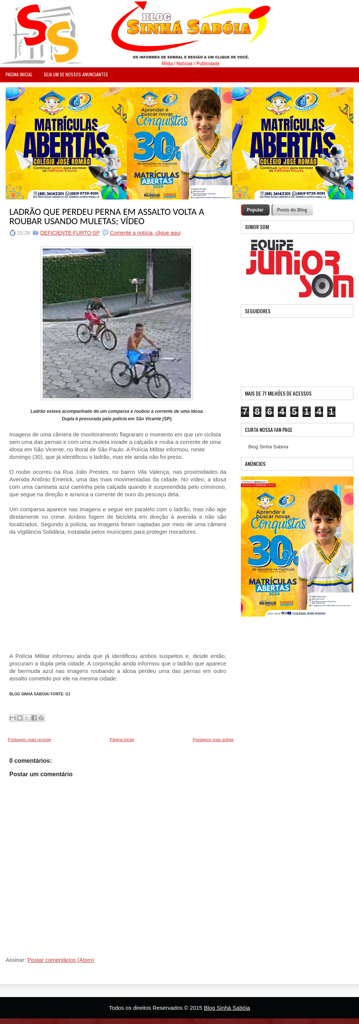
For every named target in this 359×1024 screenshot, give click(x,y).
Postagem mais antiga (213, 739)
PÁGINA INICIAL (19, 74)
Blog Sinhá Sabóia (227, 1008)
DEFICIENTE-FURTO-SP (70, 233)
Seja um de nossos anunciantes (76, 74)
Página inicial (122, 739)
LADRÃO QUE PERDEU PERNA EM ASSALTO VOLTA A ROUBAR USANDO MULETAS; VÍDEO (106, 216)
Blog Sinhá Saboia (268, 446)
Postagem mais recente (29, 739)
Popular (255, 210)
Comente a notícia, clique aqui (145, 233)
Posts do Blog (292, 210)
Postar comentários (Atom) (60, 960)
